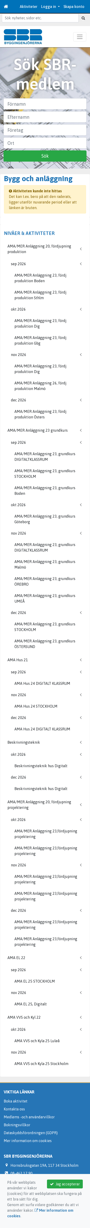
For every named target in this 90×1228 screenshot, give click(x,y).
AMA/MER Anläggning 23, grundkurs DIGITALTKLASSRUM (44, 456)
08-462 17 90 (21, 1173)
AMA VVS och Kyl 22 (24, 1017)
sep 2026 (18, 264)
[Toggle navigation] (79, 36)
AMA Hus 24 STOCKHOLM (35, 706)
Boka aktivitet (15, 1101)
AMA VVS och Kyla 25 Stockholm (41, 1064)
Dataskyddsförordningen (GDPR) (31, 1133)
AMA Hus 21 (17, 660)
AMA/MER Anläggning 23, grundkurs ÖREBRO (44, 581)
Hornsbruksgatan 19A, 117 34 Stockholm (44, 1165)
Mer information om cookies (28, 1141)
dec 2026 (18, 400)
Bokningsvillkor (17, 1125)
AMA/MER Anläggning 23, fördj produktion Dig (40, 323)
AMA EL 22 (16, 958)
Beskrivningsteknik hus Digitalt (40, 766)
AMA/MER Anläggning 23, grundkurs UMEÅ (44, 598)
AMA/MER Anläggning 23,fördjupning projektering (45, 834)
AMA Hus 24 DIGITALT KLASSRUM (42, 683)
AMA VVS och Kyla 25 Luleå (37, 1041)
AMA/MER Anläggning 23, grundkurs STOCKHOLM (44, 473)
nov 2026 (18, 355)
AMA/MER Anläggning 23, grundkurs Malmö (44, 564)
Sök (45, 156)
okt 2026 (18, 309)
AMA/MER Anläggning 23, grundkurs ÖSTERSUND (44, 644)
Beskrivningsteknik (23, 742)
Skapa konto (73, 6)
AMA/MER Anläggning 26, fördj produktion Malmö (40, 386)
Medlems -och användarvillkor (29, 1117)
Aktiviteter (28, 6)
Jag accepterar (65, 1184)
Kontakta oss (14, 1109)
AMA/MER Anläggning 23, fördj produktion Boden (40, 278)
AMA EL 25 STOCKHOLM (34, 981)
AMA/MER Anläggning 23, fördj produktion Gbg (40, 340)
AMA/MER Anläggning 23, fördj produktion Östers (40, 414)
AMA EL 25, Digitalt (30, 1004)
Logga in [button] (49, 6)
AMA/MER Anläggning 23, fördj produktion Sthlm (40, 295)
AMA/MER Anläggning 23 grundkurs (37, 430)
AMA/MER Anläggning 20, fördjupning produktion (39, 249)
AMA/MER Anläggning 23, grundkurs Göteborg (44, 519)
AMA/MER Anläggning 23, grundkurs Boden (44, 490)
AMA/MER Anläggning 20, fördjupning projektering (39, 805)
